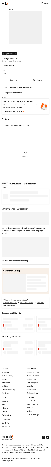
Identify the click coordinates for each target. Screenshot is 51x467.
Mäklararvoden (31, 390)
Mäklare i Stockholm (33, 372)
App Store (6, 426)
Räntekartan (6, 383)
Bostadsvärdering (7, 376)
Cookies (29, 411)
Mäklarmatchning (32, 393)
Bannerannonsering (8, 390)
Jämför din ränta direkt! (13, 112)
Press (3, 405)
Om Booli (5, 401)
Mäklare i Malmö (32, 379)
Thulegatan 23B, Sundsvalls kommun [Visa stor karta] (15, 125)
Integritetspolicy (32, 404)
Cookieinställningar (33, 415)
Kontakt (4, 412)
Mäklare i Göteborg (33, 376)
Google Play (7, 423)
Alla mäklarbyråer (32, 383)
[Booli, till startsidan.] (6, 3)
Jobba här (5, 408)
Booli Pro (5, 386)
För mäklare (5, 393)
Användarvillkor (32, 401)
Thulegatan (40, 303)
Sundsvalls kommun (26, 303)
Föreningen (37, 80)
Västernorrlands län (10, 303)
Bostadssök (5, 372)
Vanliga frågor (6, 415)
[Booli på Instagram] (43, 437)
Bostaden (13, 80)
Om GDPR (30, 408)
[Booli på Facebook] (47, 437)
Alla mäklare (30, 386)
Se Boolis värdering (8, 66)
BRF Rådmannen (9, 306)
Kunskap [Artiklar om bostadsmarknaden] (4, 379)
